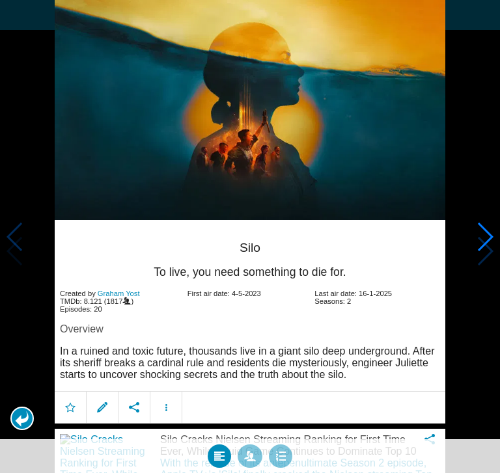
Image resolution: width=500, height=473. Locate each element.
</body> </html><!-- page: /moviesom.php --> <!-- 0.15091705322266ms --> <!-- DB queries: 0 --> (250, 236)
